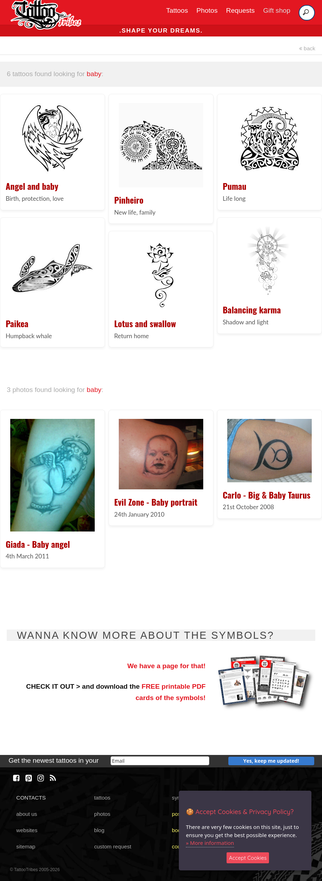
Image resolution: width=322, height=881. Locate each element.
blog (99, 830)
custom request (112, 846)
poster (179, 814)
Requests (240, 10)
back (307, 48)
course (180, 846)
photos (102, 814)
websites (26, 830)
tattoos (102, 798)
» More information (210, 842)
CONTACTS (31, 798)
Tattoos (177, 10)
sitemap (25, 846)
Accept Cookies (248, 857)
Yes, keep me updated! (271, 760)
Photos (207, 10)
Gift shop (277, 10)
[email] (160, 760)
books (179, 830)
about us (26, 814)
